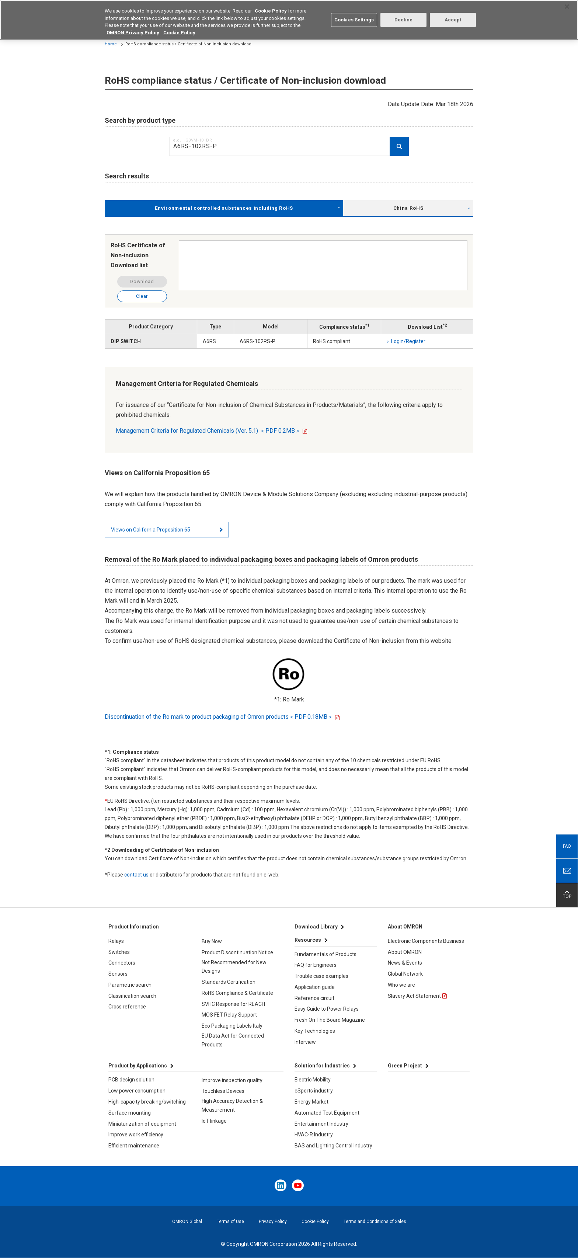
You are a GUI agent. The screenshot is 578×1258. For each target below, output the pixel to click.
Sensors (118, 974)
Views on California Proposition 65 (150, 530)
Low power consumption (137, 1091)
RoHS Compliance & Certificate (237, 993)
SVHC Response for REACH (233, 1004)
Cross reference (127, 1007)
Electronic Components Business (426, 941)
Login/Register (408, 341)
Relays (116, 941)
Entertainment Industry (321, 1124)
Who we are (401, 985)
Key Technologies (315, 1031)
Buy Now (212, 941)
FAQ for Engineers (316, 965)
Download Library (316, 927)
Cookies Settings (354, 15)
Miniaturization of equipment (142, 1124)
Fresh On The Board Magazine (330, 1020)
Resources (308, 940)
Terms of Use (230, 1221)
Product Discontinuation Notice (237, 952)
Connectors (121, 963)
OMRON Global (187, 1221)
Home (111, 44)
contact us (136, 875)
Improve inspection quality (232, 1080)
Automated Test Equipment (327, 1113)
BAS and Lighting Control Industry (333, 1146)
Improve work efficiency (135, 1134)
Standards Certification (228, 982)
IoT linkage (214, 1121)
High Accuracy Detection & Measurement (232, 1105)
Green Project (405, 1066)
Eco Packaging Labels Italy (232, 1026)
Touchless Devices (223, 1091)
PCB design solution (131, 1080)
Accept (453, 15)
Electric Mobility (313, 1080)
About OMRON (405, 952)
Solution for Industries (322, 1066)
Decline (403, 15)
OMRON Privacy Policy (133, 28)
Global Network (405, 974)
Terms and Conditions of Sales (375, 1221)
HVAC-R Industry (314, 1134)
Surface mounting (129, 1113)
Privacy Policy (273, 1221)
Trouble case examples (321, 976)
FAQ (567, 846)
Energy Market (311, 1102)
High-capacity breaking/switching (147, 1102)
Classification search (132, 996)
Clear (142, 296)
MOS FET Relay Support (229, 1015)
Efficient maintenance (133, 1146)
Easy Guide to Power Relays (327, 1009)
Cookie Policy (315, 1221)
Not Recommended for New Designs (234, 966)
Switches (119, 952)
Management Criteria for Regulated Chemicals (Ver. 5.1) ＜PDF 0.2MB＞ (208, 430)
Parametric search (130, 985)
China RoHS (408, 208)
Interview (305, 1042)
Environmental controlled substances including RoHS (224, 208)
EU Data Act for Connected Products (233, 1040)
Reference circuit (314, 998)
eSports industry (314, 1091)
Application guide (315, 987)
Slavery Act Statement (414, 996)
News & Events (405, 963)
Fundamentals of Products (325, 954)
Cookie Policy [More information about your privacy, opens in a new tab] (179, 28)
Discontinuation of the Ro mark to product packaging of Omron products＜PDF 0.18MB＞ (219, 716)
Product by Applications (137, 1066)
